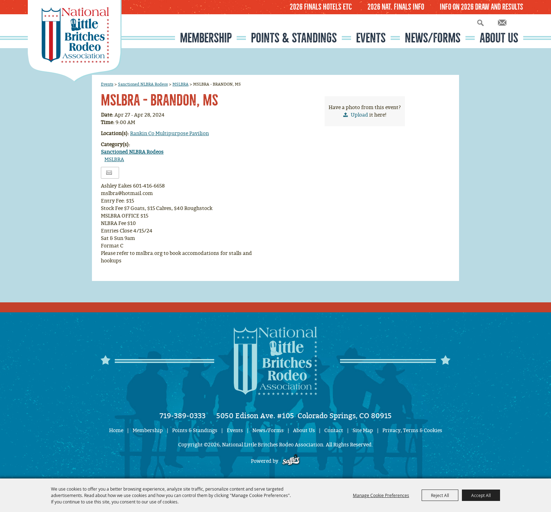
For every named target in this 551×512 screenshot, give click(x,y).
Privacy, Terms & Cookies (412, 430)
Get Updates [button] (502, 22)
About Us (499, 38)
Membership (206, 38)
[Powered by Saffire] (291, 461)
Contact (333, 430)
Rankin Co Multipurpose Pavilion (169, 133)
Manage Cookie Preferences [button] (381, 495)
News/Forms (432, 38)
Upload (359, 115)
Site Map (362, 430)
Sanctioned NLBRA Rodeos (143, 84)
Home (116, 430)
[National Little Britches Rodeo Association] (75, 41)
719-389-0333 (183, 415)
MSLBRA (180, 84)
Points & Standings (294, 38)
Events (371, 38)
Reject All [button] (440, 495)
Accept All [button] (481, 495)
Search (480, 22)
